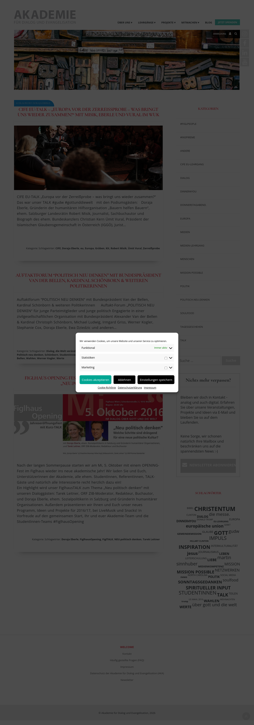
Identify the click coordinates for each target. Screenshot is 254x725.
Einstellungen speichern (156, 380)
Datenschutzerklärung (130, 387)
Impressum (150, 387)
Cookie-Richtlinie (107, 387)
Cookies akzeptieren (95, 380)
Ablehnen (124, 380)
